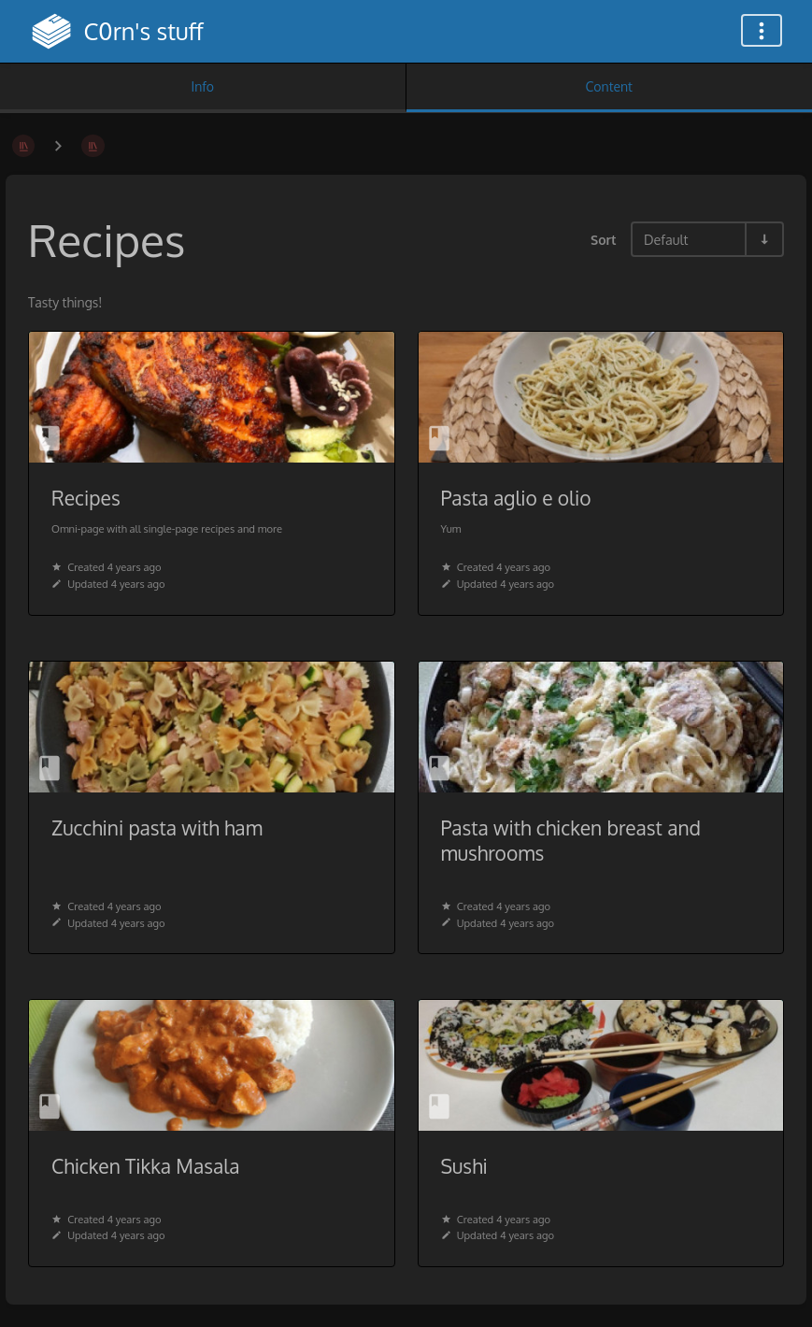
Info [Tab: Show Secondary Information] (202, 86)
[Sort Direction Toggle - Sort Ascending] (763, 239)
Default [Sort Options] (666, 239)
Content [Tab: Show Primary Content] (609, 86)
